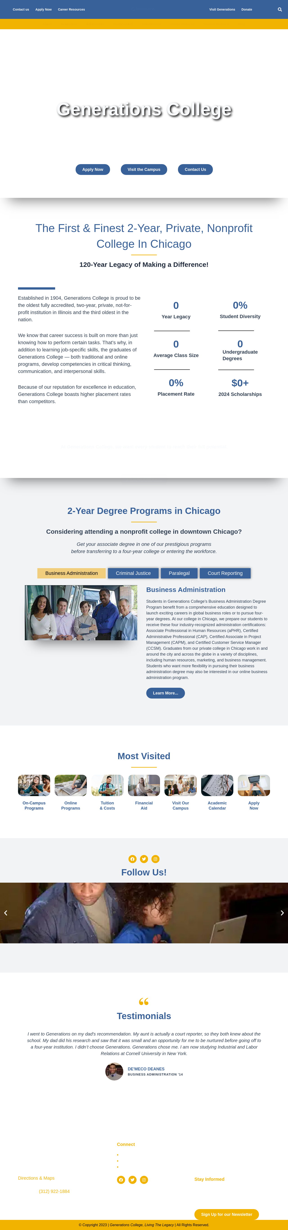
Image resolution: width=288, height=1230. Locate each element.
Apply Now (43, 9)
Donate (246, 9)
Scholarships (152, 24)
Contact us (21, 9)
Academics (69, 24)
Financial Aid (123, 24)
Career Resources (71, 9)
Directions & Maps (36, 1178)
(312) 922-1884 (54, 1191)
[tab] (71, 573)
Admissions (95, 24)
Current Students (216, 24)
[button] (280, 9)
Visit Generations (222, 9)
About (47, 24)
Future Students (183, 24)
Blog (241, 24)
